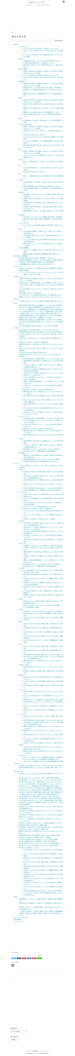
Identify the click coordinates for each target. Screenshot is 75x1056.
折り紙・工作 (19, 771)
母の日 (21, 599)
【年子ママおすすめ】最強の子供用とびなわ (33, 352)
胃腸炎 (21, 192)
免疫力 (21, 58)
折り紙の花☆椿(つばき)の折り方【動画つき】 (33, 825)
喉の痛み (22, 81)
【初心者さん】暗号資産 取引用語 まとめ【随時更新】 (36, 262)
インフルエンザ (24, 46)
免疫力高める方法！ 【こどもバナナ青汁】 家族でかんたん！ (42, 61)
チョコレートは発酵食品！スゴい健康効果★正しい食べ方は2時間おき (40, 309)
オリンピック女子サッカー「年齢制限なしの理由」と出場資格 (42, 757)
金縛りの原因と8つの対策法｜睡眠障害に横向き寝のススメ (41, 254)
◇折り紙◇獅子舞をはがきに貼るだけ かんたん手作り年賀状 (38, 326)
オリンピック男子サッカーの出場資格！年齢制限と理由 (40, 759)
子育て (17, 328)
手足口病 (22, 215)
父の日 (21, 609)
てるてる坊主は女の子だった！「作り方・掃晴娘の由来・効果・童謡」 (41, 311)
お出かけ (17, 763)
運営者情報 (18, 919)
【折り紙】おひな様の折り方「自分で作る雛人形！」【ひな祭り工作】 (41, 827)
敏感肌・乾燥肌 (24, 270)
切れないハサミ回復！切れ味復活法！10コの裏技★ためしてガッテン (40, 307)
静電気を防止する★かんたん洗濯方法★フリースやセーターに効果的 (40, 319)
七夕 (20, 644)
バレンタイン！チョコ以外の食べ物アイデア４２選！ (39, 506)
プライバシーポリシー (21, 917)
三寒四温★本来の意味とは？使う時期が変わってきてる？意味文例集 (40, 315)
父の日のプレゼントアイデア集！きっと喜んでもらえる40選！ (42, 611)
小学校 (21, 439)
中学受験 (22, 453)
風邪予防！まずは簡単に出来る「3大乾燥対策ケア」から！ (41, 112)
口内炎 (21, 180)
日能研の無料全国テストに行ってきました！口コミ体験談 (41, 459)
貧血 (20, 229)
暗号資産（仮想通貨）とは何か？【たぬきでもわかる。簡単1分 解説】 (41, 260)
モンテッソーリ (24, 416)
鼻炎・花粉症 (23, 69)
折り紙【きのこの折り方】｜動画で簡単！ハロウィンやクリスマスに (40, 782)
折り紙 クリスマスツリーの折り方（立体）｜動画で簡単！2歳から (39, 777)
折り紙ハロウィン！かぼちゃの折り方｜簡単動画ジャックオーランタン (41, 790)
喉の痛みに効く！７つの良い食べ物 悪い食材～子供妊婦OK (42, 87)
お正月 (21, 469)
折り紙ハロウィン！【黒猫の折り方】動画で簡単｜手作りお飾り (44, 699)
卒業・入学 (22, 543)
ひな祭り (22, 521)
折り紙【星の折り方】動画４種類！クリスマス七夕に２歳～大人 (39, 330)
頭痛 (20, 118)
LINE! (39, 955)
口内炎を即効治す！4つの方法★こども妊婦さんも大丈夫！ (42, 186)
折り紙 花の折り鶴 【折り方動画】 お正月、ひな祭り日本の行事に (39, 835)
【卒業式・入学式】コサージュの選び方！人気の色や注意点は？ (43, 545)
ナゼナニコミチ (36, 2)
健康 (16, 44)
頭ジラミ (22, 159)
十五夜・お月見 (24, 664)
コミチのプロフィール (30, 414)
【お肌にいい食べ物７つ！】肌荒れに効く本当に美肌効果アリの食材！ (41, 268)
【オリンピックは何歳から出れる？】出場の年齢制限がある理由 (43, 761)
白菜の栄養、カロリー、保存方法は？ (30, 293)
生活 (16, 303)
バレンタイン (23, 492)
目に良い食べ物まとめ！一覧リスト (34, 134)
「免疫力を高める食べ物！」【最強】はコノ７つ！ (39, 63)
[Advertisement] (37, 18)
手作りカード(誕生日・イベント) (29, 847)
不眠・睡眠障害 (24, 247)
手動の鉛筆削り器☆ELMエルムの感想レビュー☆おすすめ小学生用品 (40, 305)
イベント (17, 463)
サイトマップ (19, 921)
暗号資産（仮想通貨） (21, 256)
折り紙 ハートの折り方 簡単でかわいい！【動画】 (39, 519)
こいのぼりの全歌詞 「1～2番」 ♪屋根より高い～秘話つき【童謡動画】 (42, 911)
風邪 (20, 98)
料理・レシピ (19, 276)
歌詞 (16, 897)
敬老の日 (22, 675)
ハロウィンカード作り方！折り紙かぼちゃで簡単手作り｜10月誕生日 (40, 788)
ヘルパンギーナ (24, 223)
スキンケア (18, 266)
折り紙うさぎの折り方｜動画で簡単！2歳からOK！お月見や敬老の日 (40, 792)
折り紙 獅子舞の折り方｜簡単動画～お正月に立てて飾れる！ (42, 490)
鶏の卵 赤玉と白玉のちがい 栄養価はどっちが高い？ (36, 317)
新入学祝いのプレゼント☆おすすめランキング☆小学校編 (41, 449)
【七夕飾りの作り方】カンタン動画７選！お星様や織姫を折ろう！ (39, 794)
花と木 (17, 299)
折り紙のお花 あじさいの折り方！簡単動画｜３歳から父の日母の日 (40, 798)
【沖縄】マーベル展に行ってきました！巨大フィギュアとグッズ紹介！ (41, 765)
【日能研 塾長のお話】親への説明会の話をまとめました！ (41, 461)
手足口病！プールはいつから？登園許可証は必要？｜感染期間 (42, 217)
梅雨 (20, 621)
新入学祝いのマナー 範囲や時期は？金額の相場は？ (39, 451)
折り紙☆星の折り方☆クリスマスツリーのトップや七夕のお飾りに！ (40, 354)
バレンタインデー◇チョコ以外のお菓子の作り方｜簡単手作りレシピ (40, 295)
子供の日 (22, 568)
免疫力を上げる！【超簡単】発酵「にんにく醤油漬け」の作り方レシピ (41, 282)
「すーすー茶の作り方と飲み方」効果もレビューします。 (41, 48)
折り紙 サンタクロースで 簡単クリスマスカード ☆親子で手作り (43, 412)
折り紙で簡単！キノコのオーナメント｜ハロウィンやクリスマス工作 (40, 780)
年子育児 (22, 356)
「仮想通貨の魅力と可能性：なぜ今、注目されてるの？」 (37, 264)
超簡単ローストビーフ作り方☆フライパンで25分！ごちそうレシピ (40, 297)
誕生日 (21, 745)
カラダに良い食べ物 (25, 124)
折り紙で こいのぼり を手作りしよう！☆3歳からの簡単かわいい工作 (40, 823)
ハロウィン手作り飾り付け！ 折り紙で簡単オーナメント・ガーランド (40, 784)
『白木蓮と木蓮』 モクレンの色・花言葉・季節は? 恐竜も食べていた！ (41, 301)
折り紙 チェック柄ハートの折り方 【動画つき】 (34, 342)
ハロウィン (22, 689)
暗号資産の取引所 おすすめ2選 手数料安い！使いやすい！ (37, 258)
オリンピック (23, 755)
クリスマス (22, 714)
